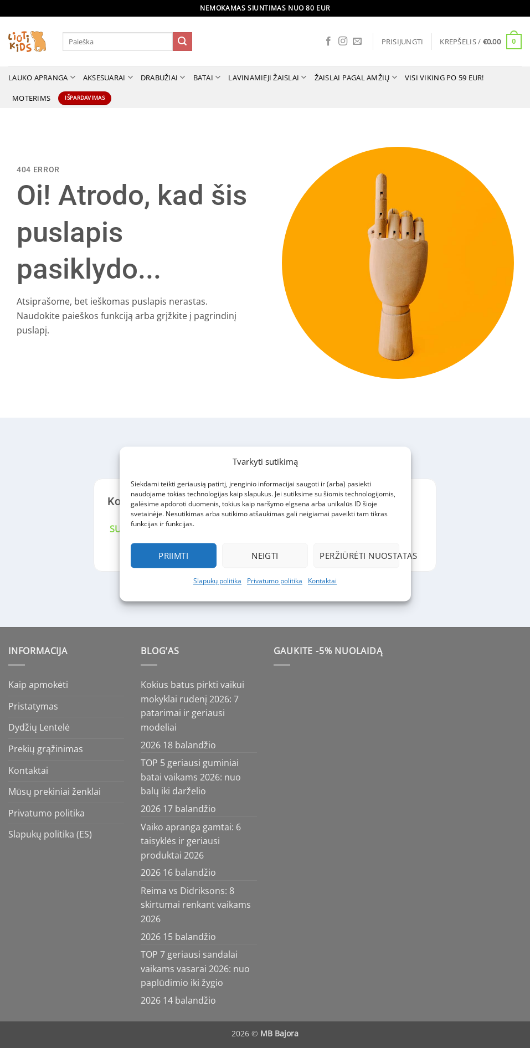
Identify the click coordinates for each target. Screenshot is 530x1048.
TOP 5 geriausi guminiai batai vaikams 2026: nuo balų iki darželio (191, 777)
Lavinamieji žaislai (267, 77)
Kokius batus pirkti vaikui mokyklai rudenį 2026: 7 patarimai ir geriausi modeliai (192, 706)
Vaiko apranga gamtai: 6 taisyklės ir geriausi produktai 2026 (191, 841)
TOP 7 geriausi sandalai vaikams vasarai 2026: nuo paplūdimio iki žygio (195, 968)
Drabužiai (163, 77)
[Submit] (182, 41)
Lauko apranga (41, 77)
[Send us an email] (357, 42)
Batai (207, 77)
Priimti (173, 555)
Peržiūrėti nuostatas (359, 555)
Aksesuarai (108, 77)
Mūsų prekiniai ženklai (54, 791)
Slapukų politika (217, 580)
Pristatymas (33, 706)
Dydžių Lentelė (39, 727)
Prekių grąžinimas (45, 749)
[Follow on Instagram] (342, 42)
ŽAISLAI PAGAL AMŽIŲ (356, 77)
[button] (403, 42)
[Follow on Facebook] (328, 42)
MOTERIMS (31, 98)
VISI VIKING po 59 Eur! (444, 78)
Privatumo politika (274, 580)
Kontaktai (322, 580)
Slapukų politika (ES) (50, 834)
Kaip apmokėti (38, 685)
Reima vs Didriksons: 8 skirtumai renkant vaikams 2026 (196, 905)
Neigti (265, 555)
